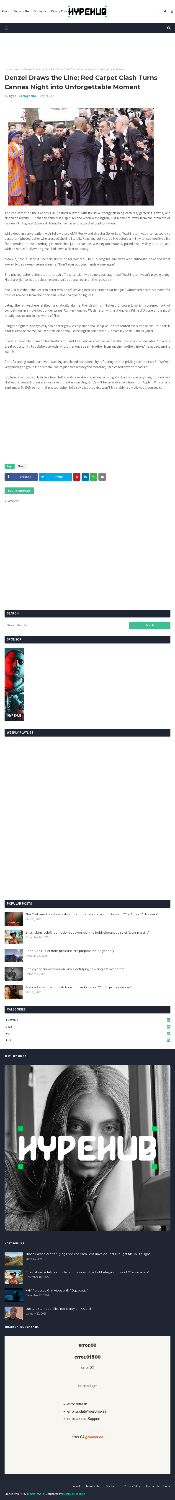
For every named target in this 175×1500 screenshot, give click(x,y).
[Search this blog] (67, 625)
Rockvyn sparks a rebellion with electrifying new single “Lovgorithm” (76, 969)
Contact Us (152, 1486)
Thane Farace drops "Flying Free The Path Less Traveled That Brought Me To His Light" (88, 1254)
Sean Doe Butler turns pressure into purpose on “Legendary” (70, 951)
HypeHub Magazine (23, 96)
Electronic (88, 1019)
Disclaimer (112, 1486)
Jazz (88, 1026)
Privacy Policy (132, 1486)
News (17, 69)
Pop (88, 1033)
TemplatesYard (35, 1493)
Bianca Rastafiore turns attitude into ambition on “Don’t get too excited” (79, 987)
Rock (88, 1040)
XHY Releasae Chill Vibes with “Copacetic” (57, 1290)
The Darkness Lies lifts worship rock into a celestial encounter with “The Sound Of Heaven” (92, 914)
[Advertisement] (87, 861)
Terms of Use (93, 1486)
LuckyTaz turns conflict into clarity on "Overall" (59, 1308)
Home (8, 69)
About (76, 1486)
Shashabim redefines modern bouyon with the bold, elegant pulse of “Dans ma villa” (87, 932)
